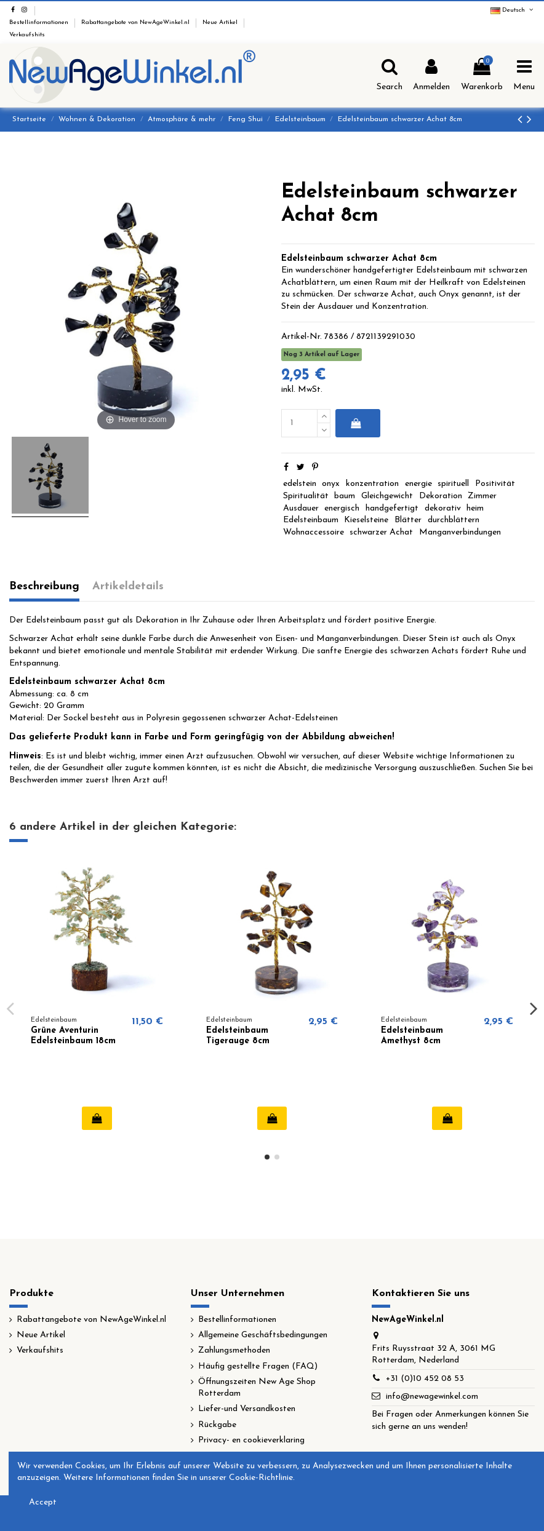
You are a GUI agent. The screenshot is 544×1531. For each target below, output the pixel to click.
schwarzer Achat (381, 532)
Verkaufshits (27, 34)
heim (475, 508)
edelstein (299, 483)
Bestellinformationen (39, 22)
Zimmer (482, 496)
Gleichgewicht (387, 496)
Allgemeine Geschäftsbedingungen (262, 1335)
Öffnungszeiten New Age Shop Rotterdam (257, 1388)
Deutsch (512, 10)
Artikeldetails (128, 586)
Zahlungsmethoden (234, 1350)
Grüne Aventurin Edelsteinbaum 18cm (73, 1036)
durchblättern (453, 520)
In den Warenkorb (355, 423)
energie (418, 483)
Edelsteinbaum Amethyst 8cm (412, 1036)
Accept (43, 1502)
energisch (341, 508)
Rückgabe (217, 1425)
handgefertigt (392, 508)
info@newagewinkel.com (432, 1396)
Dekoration (440, 496)
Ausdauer (301, 508)
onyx (331, 483)
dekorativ (443, 508)
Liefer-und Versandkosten (246, 1409)
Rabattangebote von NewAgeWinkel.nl (136, 22)
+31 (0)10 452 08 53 (425, 1378)
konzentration (372, 483)
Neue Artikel (220, 22)
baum (344, 496)
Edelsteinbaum (310, 520)
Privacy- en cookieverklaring (251, 1440)
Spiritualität (306, 496)
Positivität (495, 483)
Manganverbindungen (460, 532)
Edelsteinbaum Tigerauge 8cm (238, 1036)
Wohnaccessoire (313, 532)
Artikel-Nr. (301, 336)
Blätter (408, 520)
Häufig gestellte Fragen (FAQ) (258, 1366)
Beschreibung (44, 586)
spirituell (453, 483)
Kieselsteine (366, 520)
